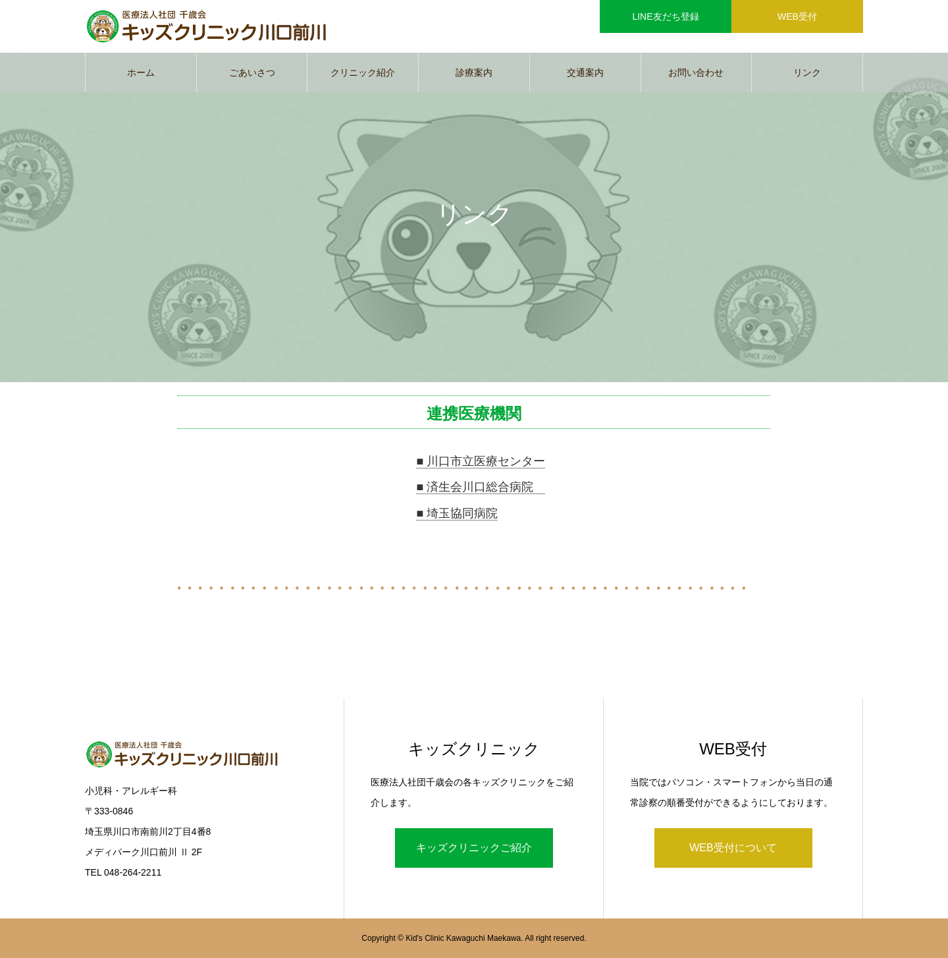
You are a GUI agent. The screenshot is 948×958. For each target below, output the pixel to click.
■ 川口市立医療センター (480, 461)
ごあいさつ (252, 72)
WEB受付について (732, 847)
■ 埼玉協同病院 (457, 513)
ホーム (141, 72)
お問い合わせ (696, 72)
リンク (807, 72)
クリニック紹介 (362, 72)
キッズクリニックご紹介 (474, 847)
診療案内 (474, 72)
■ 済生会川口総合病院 (480, 486)
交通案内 (585, 72)
